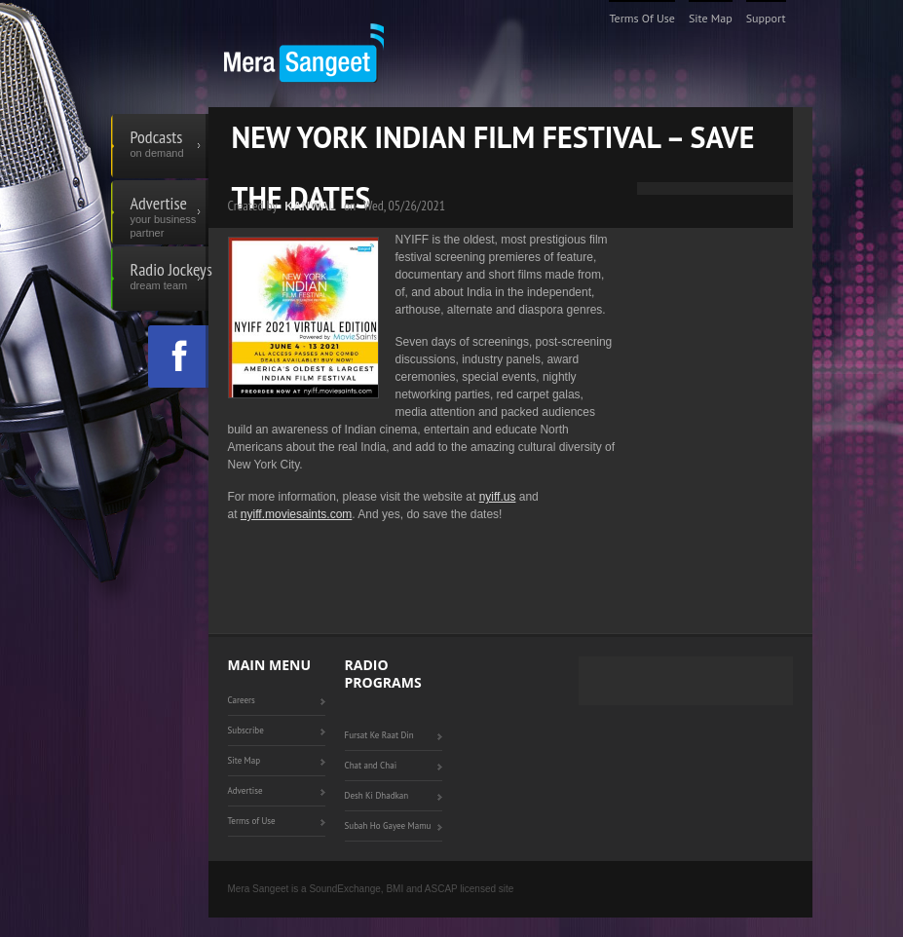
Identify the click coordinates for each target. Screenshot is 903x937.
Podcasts (169, 146)
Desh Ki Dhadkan (377, 795)
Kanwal (310, 206)
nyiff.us (497, 497)
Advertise (169, 212)
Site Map (711, 18)
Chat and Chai (371, 765)
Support (766, 18)
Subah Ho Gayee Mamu (388, 825)
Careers (241, 699)
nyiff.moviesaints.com (297, 514)
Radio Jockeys (169, 278)
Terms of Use (642, 18)
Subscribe (246, 730)
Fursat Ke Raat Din (379, 735)
